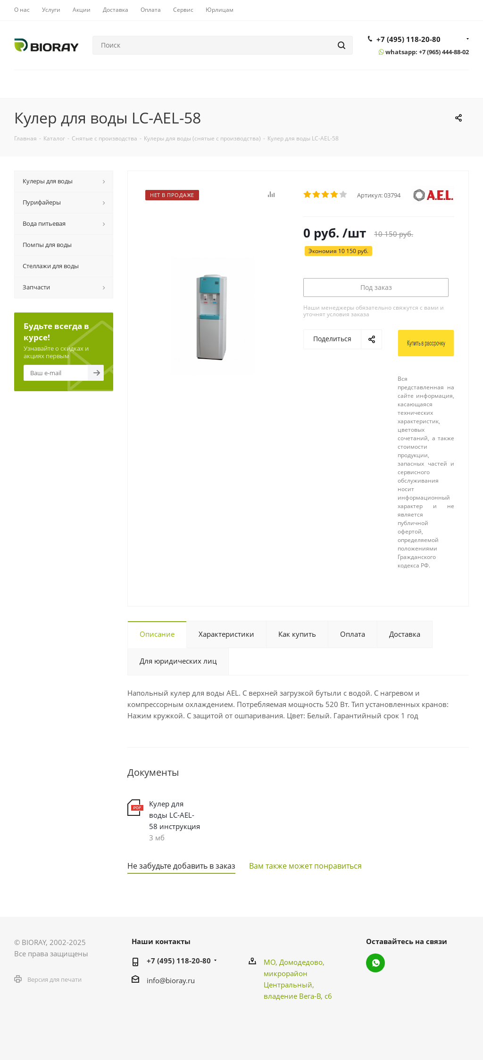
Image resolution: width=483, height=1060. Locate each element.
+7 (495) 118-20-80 (408, 39)
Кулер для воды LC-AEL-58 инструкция (174, 815)
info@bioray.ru (171, 980)
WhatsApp (375, 962)
